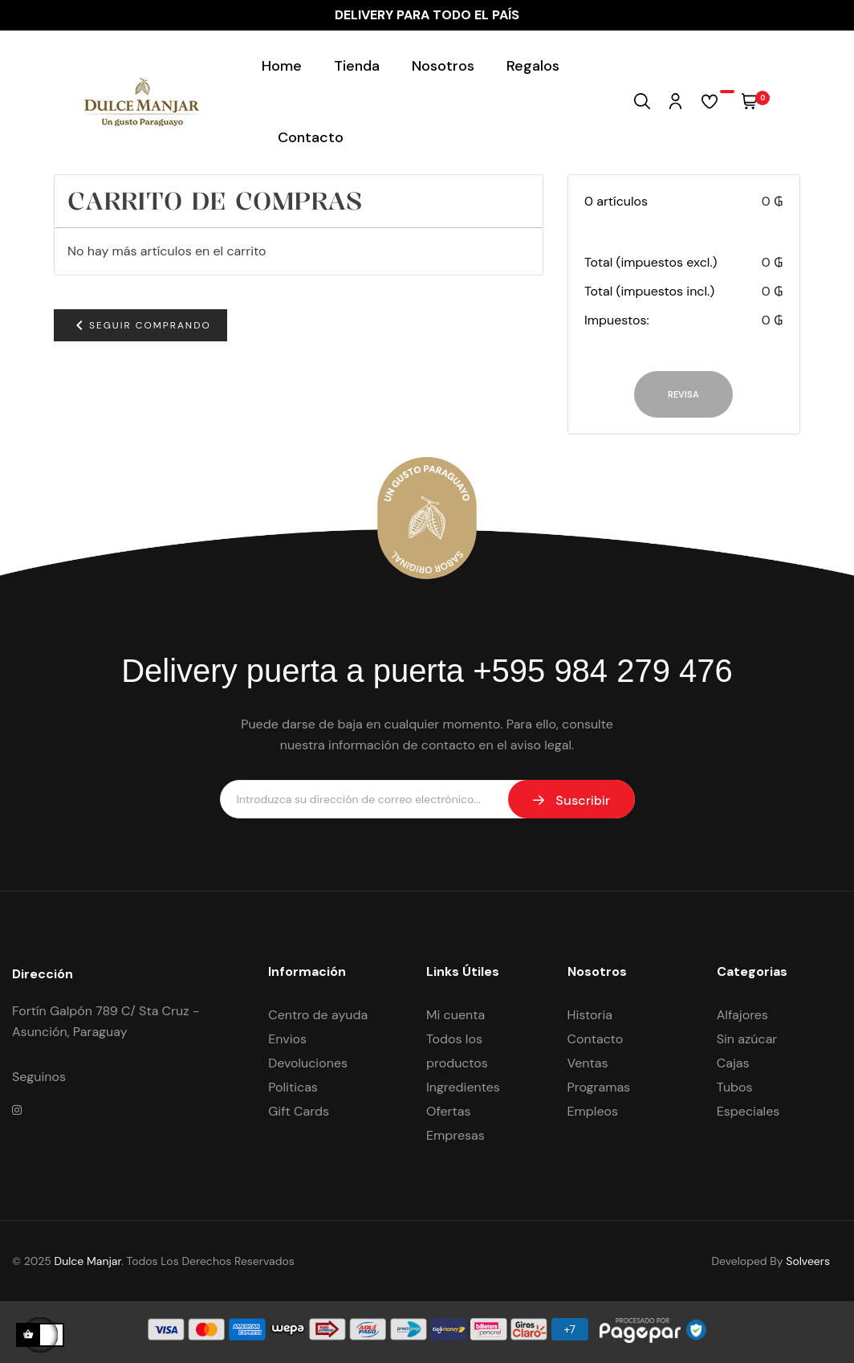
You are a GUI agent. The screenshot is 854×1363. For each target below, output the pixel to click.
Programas (599, 1087)
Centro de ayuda (318, 1014)
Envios (287, 1038)
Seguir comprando (140, 325)
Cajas (733, 1063)
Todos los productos (457, 1050)
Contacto (595, 1038)
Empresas (455, 1135)
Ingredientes (463, 1087)
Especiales (748, 1111)
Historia (589, 1014)
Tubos (735, 1087)
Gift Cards (298, 1111)
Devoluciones (308, 1063)
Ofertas (448, 1111)
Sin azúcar (747, 1038)
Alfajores (742, 1014)
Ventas (587, 1063)
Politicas (293, 1087)
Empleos (593, 1111)
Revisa (683, 394)
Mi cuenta (455, 1014)
